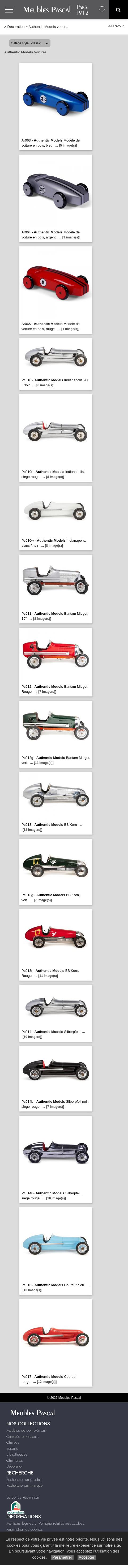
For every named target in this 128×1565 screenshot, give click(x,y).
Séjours (12, 1448)
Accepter (87, 1557)
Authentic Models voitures (48, 27)
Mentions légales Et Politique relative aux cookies (45, 1523)
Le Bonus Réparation (22, 1497)
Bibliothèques (16, 1454)
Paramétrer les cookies (24, 1529)
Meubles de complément (26, 1430)
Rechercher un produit (23, 1479)
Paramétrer (62, 1557)
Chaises (12, 1442)
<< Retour (116, 26)
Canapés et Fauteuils (22, 1436)
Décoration (16, 27)
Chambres (14, 1460)
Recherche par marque (24, 1485)
